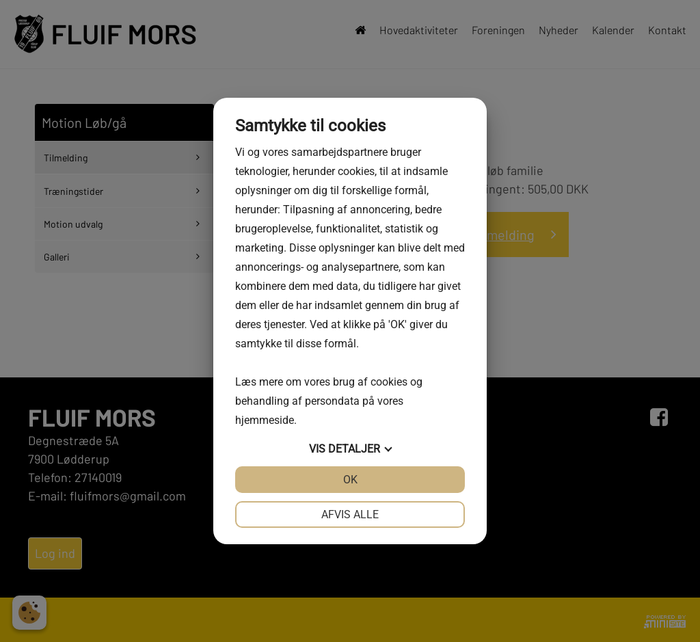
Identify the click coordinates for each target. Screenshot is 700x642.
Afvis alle (350, 514)
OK (350, 479)
